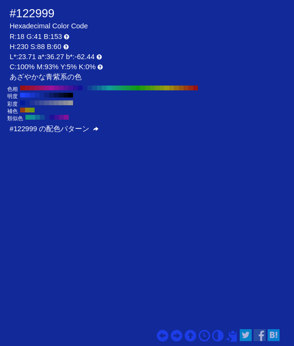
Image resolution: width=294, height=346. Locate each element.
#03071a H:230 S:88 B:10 (65, 95)
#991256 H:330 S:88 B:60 (37, 88)
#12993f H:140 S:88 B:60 (128, 88)
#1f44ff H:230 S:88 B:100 (22, 95)
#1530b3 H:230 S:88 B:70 (37, 95)
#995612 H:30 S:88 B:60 (181, 88)
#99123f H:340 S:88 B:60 (32, 88)
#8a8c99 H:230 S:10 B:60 (65, 102)
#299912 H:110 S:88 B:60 (142, 88)
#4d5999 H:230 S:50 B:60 (46, 102)
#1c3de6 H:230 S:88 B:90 (27, 95)
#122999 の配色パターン (54, 129)
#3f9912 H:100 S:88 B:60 (147, 88)
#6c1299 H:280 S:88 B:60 (61, 88)
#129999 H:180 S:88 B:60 (109, 88)
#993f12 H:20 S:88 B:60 (186, 88)
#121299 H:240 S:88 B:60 (80, 88)
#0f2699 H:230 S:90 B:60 (27, 102)
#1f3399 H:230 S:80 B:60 (32, 102)
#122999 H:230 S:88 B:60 (85, 88)
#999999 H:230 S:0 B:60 (70, 102)
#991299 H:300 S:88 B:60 (51, 88)
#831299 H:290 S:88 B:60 (56, 88)
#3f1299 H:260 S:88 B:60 (70, 88)
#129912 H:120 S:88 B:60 (137, 88)
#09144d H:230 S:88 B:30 (56, 95)
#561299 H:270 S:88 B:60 (65, 88)
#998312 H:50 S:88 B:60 (171, 88)
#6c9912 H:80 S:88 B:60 (157, 88)
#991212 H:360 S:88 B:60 (22, 88)
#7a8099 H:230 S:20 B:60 (61, 102)
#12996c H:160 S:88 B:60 (118, 88)
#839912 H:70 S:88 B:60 (161, 88)
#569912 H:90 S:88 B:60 (152, 88)
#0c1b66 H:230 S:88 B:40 (51, 95)
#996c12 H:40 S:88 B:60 (176, 88)
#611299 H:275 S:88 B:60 (61, 117)
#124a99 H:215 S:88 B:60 (42, 117)
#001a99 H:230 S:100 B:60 (22, 102)
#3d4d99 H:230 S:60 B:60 (41, 102)
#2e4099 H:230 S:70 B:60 (37, 102)
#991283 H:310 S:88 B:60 (46, 88)
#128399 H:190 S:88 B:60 (104, 88)
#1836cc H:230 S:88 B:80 (32, 95)
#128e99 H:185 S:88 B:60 (32, 117)
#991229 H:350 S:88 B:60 (27, 88)
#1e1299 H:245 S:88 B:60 (51, 117)
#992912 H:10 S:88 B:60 (190, 88)
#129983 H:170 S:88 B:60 (113, 88)
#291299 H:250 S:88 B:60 (75, 88)
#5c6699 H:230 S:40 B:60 (51, 102)
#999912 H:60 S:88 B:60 (166, 88)
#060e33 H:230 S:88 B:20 (61, 95)
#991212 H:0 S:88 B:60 (195, 88)
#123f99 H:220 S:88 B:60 (89, 88)
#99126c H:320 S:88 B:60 (41, 88)
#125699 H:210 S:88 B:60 (94, 88)
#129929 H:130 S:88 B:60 (133, 88)
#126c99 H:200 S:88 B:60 (99, 88)
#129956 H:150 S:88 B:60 (123, 88)
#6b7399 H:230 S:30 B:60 (56, 102)
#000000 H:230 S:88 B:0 (70, 95)
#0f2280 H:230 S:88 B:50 (46, 95)
